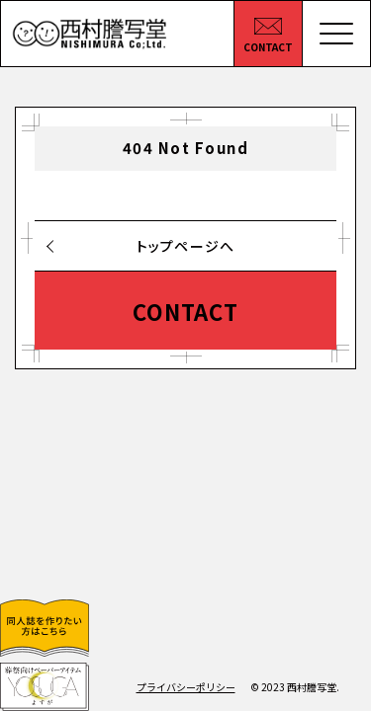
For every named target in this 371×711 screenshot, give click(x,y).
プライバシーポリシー (186, 686)
